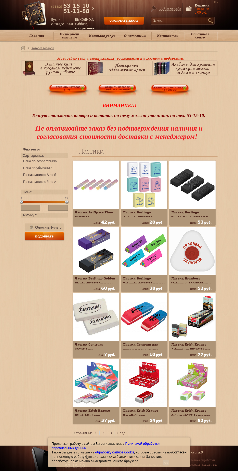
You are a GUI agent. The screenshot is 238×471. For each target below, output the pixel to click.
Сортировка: (33, 155)
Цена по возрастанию (39, 161)
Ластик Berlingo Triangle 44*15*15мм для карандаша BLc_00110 (144, 283)
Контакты (167, 35)
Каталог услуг (102, 35)
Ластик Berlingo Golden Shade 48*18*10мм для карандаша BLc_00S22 (95, 283)
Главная (36, 35)
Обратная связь (200, 35)
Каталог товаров (42, 48)
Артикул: (30, 215)
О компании (135, 35)
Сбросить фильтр (48, 227)
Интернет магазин (69, 35)
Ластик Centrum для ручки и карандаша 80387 (140, 349)
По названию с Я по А (38, 181)
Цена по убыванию (36, 168)
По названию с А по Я (38, 175)
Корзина (202, 5)
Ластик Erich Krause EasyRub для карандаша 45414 (140, 415)
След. (121, 433)
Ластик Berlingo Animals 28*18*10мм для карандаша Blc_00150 (144, 217)
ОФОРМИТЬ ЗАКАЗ (123, 20)
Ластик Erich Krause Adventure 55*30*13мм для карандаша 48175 (190, 349)
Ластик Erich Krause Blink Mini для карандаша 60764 (92, 415)
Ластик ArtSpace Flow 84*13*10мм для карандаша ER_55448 (94, 217)
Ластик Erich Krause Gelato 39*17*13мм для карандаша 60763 (190, 415)
